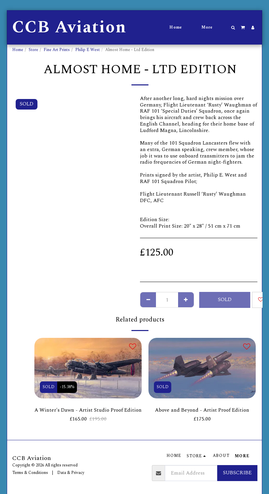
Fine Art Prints (57, 50)
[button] (233, 28)
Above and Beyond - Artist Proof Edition (202, 410)
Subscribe (237, 473)
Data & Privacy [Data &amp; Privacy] (70, 473)
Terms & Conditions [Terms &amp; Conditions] (30, 473)
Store (33, 50)
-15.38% (67, 387)
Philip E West (87, 50)
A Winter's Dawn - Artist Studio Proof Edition (88, 410)
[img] (88, 368)
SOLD (225, 299)
